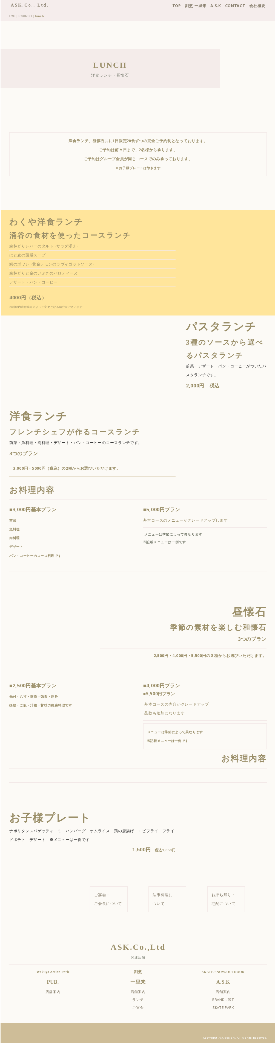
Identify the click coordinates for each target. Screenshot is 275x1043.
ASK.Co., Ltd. (34, 5)
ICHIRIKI (29, 16)
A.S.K (219, 5)
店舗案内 (56, 991)
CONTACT (239, 5)
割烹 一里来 (199, 5)
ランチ (142, 999)
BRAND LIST (227, 999)
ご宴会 (142, 1006)
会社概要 (261, 5)
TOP (180, 5)
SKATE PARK (227, 1006)
